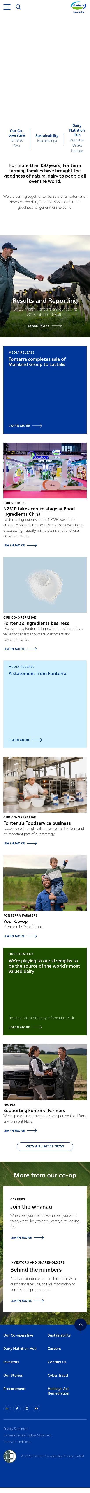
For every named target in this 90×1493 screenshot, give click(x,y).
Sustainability (59, 1335)
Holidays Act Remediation (58, 1391)
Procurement (14, 1389)
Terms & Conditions (16, 1442)
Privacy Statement (15, 1429)
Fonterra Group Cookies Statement (27, 1435)
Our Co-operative (18, 1335)
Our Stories (13, 1375)
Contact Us (57, 1362)
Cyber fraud (58, 1375)
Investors (11, 1362)
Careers (54, 1349)
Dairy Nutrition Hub (20, 1349)
